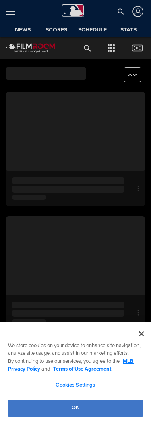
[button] (120, 11)
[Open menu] (14, 11)
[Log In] (137, 11)
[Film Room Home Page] (24, 48)
